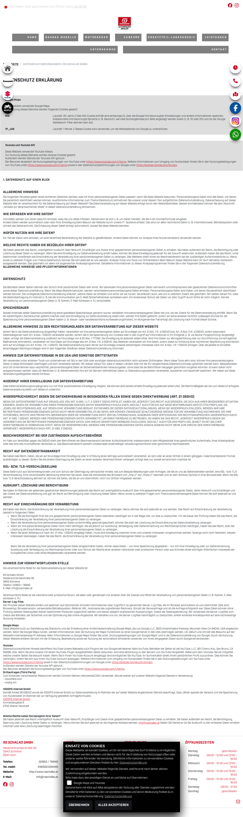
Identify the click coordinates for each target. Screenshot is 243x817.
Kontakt (219, 49)
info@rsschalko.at (149, 723)
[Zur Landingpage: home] (7, 68)
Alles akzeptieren (113, 805)
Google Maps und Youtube (89, 783)
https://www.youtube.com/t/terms (106, 162)
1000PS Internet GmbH (16, 699)
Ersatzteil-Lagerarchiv (171, 37)
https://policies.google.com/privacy (156, 165)
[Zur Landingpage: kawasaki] (7, 81)
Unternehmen (103, 49)
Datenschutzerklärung (133, 763)
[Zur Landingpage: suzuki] (7, 94)
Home (32, 37)
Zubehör (132, 37)
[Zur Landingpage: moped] (7, 108)
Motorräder (96, 37)
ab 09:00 (80, 7)
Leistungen (216, 37)
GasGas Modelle (61, 37)
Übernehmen (79, 805)
